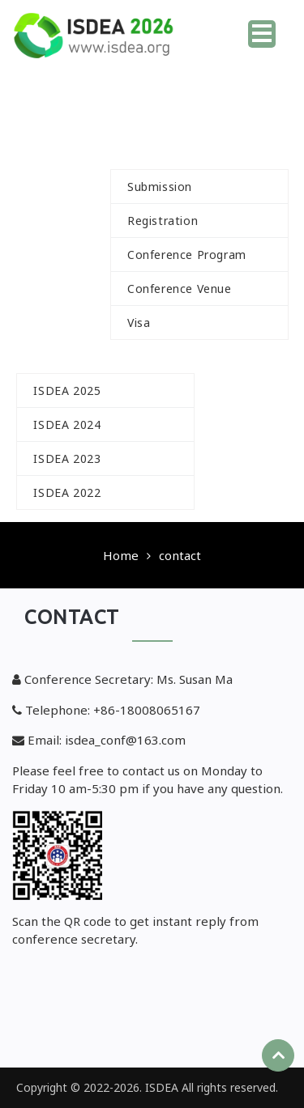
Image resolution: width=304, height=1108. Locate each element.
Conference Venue (179, 288)
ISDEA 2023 (67, 458)
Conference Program (186, 254)
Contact (242, 492)
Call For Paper (98, 119)
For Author (170, 152)
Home (211, 28)
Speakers (61, 322)
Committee (218, 119)
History (63, 356)
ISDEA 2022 (67, 492)
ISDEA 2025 (67, 390)
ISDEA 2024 (67, 424)
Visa (138, 322)
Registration (162, 220)
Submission (159, 186)
